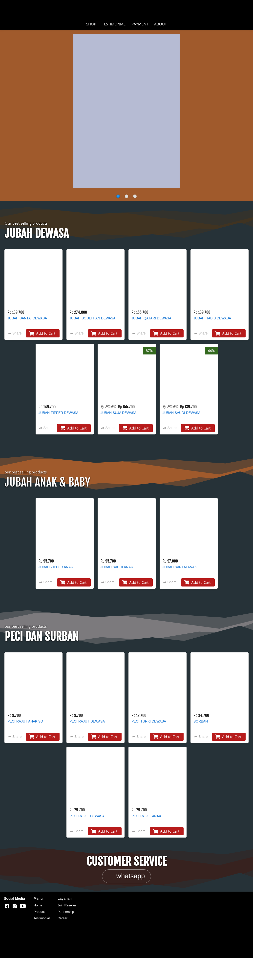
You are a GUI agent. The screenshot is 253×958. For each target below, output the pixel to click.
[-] (7, 906)
